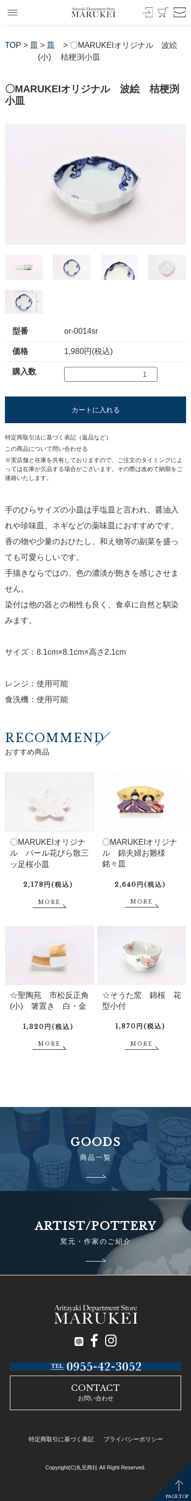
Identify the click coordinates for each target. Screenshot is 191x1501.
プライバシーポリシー (133, 1439)
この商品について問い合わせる (46, 448)
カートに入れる (96, 410)
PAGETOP (177, 1496)
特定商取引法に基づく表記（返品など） (58, 437)
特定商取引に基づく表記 (61, 1439)
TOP (13, 45)
